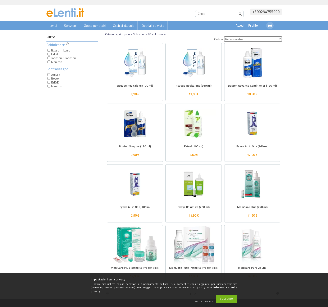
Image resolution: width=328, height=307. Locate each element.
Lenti (53, 25)
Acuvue (55, 74)
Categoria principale (117, 34)
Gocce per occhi (95, 25)
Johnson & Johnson (63, 58)
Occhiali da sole (123, 25)
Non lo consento (204, 301)
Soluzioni (70, 25)
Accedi (240, 25)
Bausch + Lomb (60, 50)
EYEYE (55, 54)
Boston (55, 78)
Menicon (56, 62)
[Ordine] (253, 39)
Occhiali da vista (153, 25)
